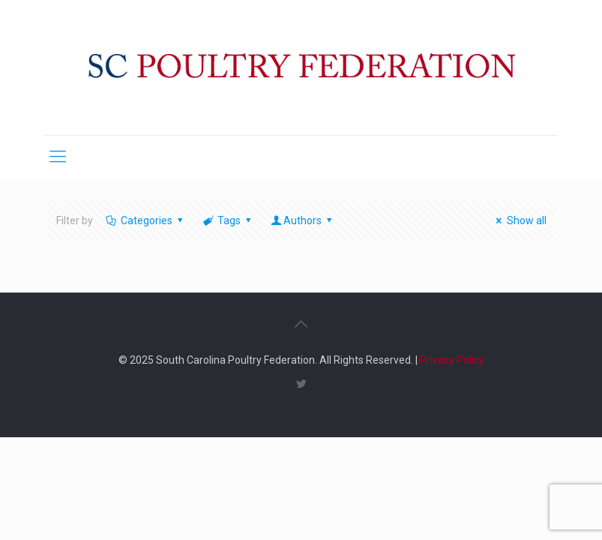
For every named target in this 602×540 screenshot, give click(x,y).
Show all (519, 220)
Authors (303, 220)
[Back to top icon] (301, 324)
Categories (145, 220)
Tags (228, 220)
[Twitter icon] (301, 384)
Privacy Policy (452, 360)
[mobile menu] (57, 157)
